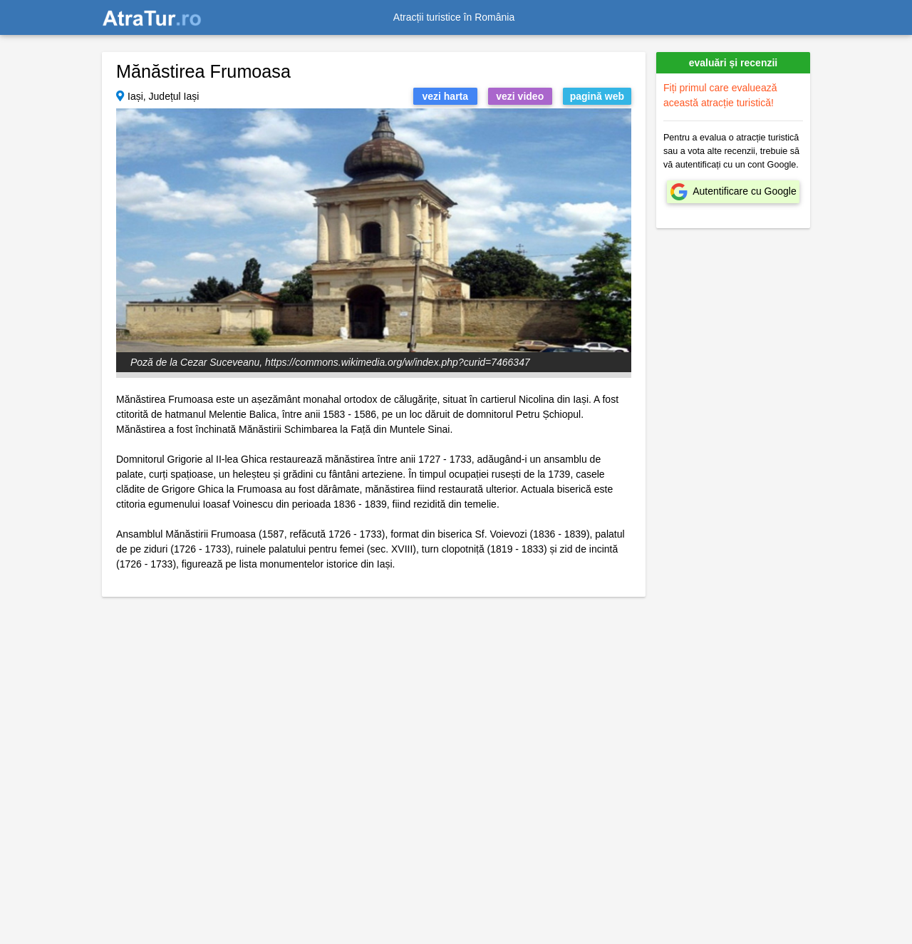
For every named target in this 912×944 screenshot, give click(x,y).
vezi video (520, 96)
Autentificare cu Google (745, 191)
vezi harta (445, 96)
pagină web (597, 96)
